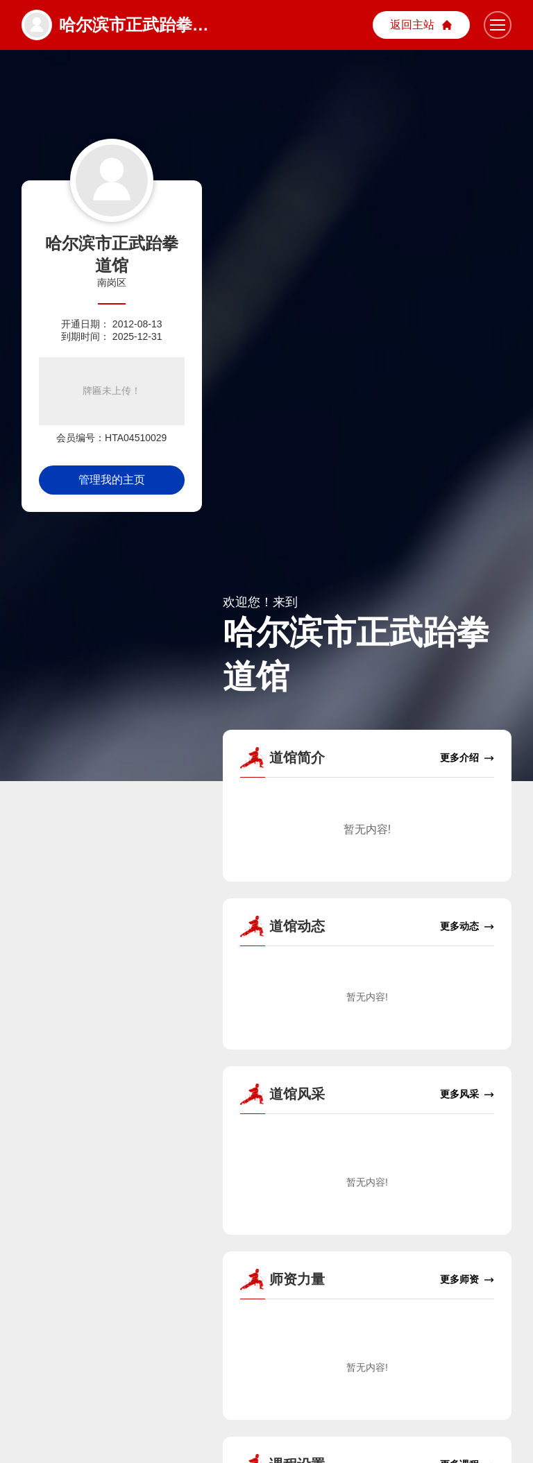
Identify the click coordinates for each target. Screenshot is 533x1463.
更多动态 (467, 904)
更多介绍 (467, 736)
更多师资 (467, 1258)
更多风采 (467, 1073)
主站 (421, 25)
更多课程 (467, 1443)
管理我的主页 (111, 480)
